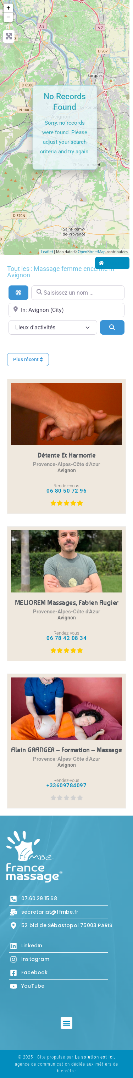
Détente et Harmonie (67, 455)
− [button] (8, 17)
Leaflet (47, 252)
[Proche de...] (66, 310)
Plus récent (28, 359)
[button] (66, 1023)
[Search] (112, 327)
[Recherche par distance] (18, 292)
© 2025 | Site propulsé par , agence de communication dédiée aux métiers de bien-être (66, 1063)
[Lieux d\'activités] (53, 327)
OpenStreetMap (92, 252)
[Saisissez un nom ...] (77, 292)
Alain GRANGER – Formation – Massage (66, 750)
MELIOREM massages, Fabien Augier (66, 602)
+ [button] (8, 8)
